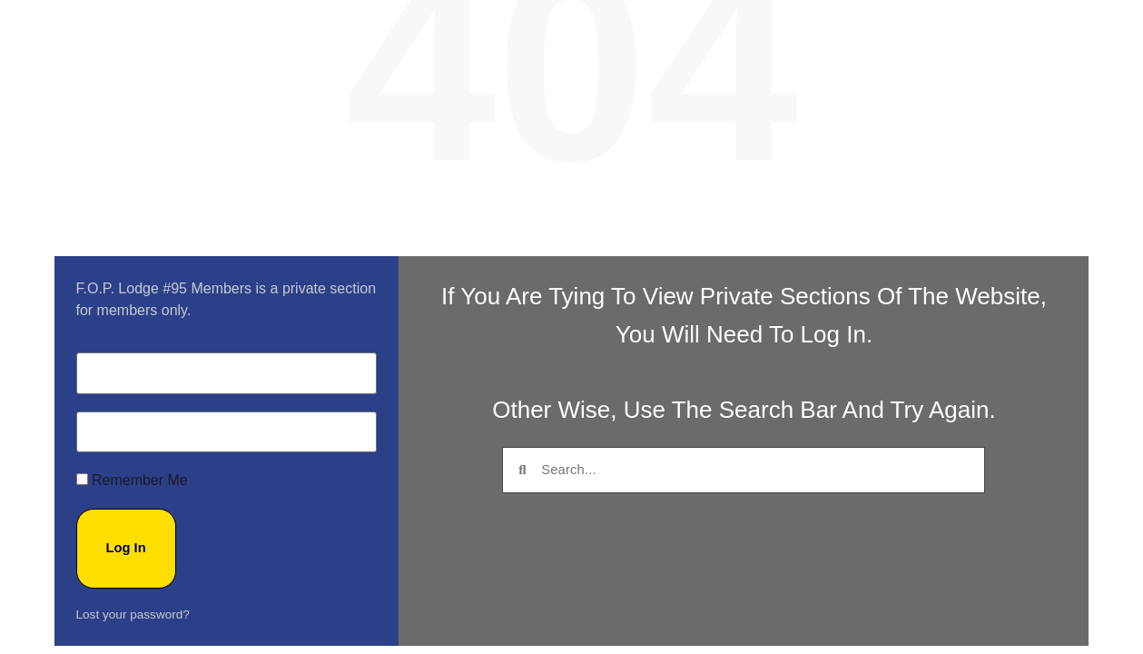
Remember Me (132, 473)
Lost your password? (133, 588)
